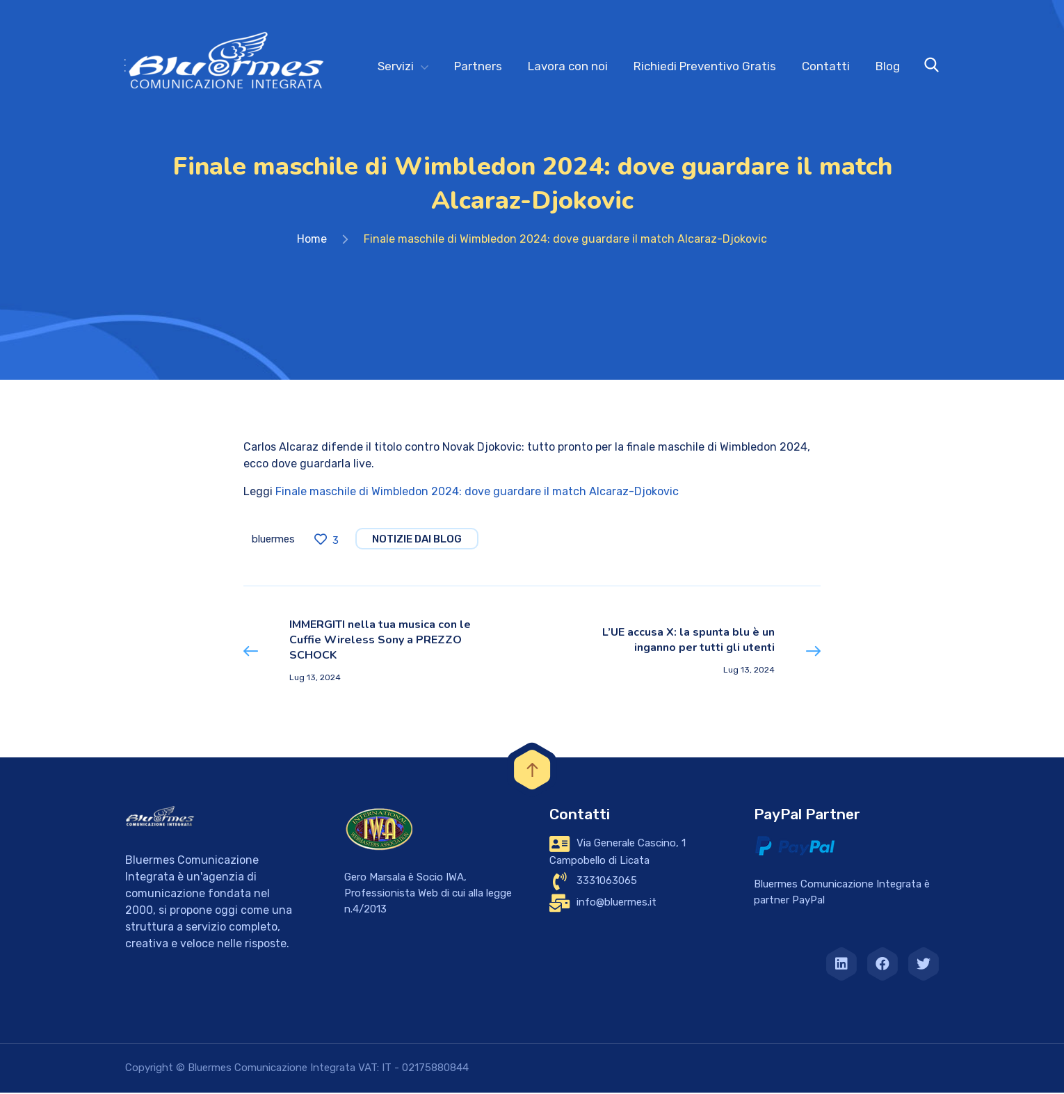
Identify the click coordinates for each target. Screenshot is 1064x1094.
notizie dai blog (417, 540)
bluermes (273, 540)
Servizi (396, 66)
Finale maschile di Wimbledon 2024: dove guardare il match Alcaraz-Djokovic (477, 492)
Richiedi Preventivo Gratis (705, 66)
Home (312, 240)
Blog (888, 66)
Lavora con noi (568, 66)
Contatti (826, 66)
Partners (478, 66)
